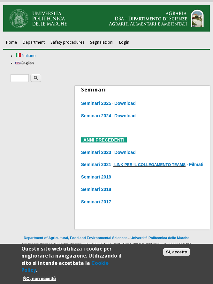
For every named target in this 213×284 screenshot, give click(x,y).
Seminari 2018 (96, 189)
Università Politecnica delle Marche (160, 238)
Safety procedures (67, 42)
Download (125, 103)
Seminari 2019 (96, 176)
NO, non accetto (39, 279)
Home (11, 42)
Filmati (196, 164)
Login (124, 42)
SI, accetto (176, 253)
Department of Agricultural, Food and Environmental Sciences (75, 238)
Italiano (25, 56)
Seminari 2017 (96, 201)
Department (34, 42)
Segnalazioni (101, 42)
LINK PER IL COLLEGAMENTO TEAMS (150, 165)
